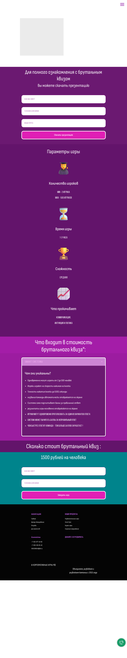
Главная (33, 519)
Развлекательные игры (72, 519)
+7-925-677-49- (36, 542)
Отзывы (33, 525)
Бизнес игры (68, 525)
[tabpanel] (63, 401)
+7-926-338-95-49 (36, 545)
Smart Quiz (68, 522)
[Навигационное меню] (122, 4)
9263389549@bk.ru (36, 549)
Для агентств (35, 529)
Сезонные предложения (72, 529)
